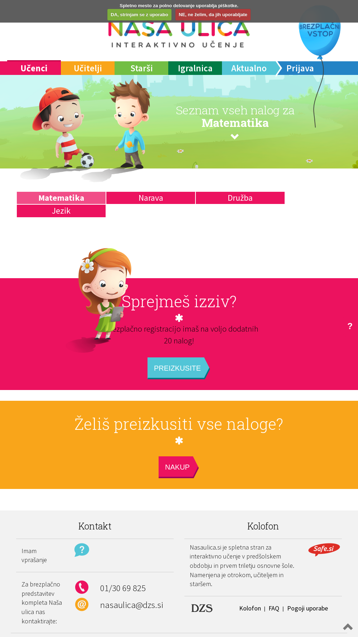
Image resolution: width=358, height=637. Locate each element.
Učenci (34, 68)
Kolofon (250, 608)
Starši (141, 68)
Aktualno (249, 68)
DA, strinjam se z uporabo (139, 14)
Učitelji (88, 68)
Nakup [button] (177, 467)
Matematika (61, 197)
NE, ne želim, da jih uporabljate (213, 14)
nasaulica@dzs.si (131, 604)
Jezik (61, 210)
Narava (151, 197)
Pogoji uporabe (307, 608)
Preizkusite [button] (177, 368)
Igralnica (195, 68)
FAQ (273, 608)
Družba (240, 197)
